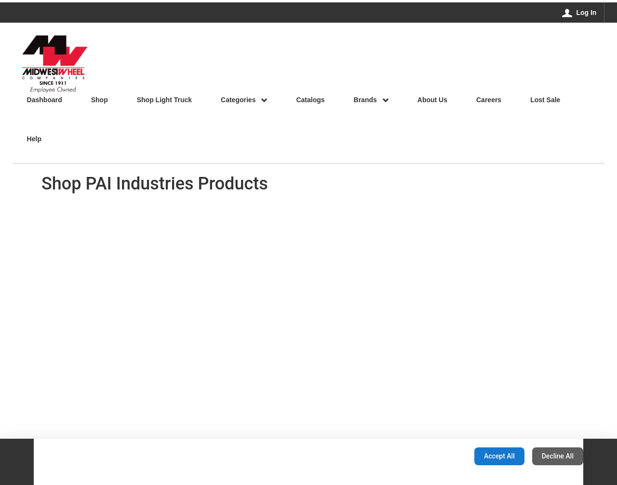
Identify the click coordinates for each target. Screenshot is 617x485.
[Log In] (579, 12)
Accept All (499, 456)
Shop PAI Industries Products (154, 184)
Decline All (558, 456)
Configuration (436, 456)
